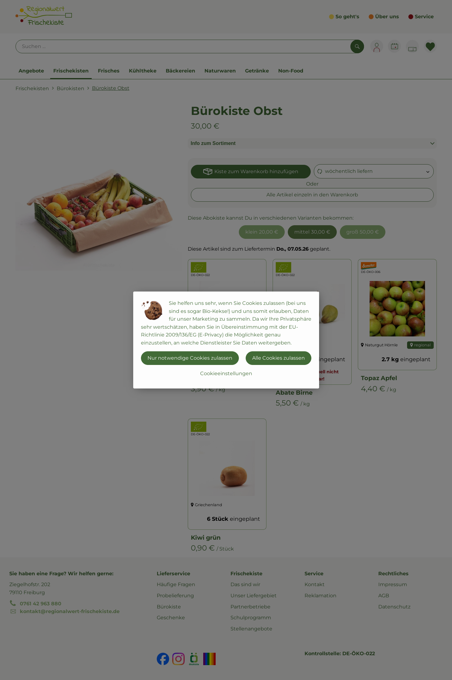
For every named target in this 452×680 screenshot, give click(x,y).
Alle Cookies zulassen (278, 358)
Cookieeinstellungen (226, 373)
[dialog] (226, 340)
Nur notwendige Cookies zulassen (189, 358)
